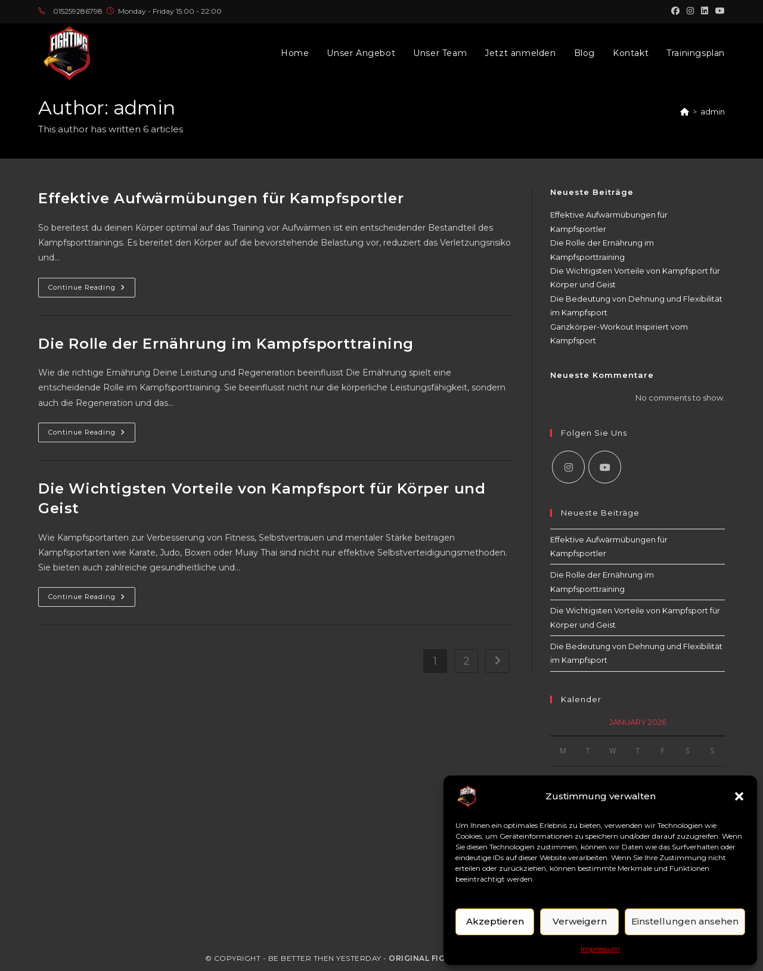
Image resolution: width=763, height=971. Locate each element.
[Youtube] (604, 467)
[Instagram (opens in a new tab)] (690, 11)
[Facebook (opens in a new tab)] (675, 11)
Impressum (600, 948)
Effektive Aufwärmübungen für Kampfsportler (221, 198)
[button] (739, 796)
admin (712, 111)
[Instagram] (568, 467)
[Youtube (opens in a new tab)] (718, 11)
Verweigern (580, 921)
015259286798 (78, 11)
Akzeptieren (495, 921)
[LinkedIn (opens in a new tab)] (704, 11)
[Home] (684, 111)
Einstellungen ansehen (685, 921)
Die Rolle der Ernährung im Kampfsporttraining (226, 343)
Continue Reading (91, 290)
